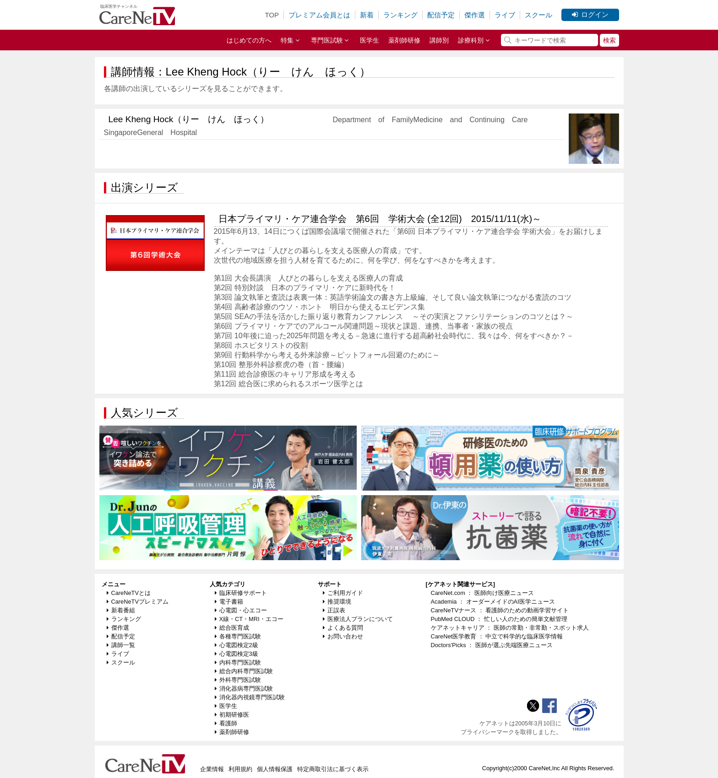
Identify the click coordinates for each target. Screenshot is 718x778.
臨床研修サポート (241, 592)
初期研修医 (232, 714)
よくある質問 (343, 627)
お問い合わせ (343, 636)
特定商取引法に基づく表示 (333, 769)
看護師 (226, 723)
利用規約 (240, 769)
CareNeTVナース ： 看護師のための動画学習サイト (500, 610)
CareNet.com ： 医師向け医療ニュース (482, 592)
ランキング (400, 15)
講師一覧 (121, 645)
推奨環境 (337, 601)
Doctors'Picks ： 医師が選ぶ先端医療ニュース (492, 645)
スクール (538, 15)
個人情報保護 (275, 769)
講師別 (439, 40)
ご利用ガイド (343, 592)
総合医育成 (232, 627)
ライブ (505, 15)
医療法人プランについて (358, 619)
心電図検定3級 (236, 653)
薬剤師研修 (404, 40)
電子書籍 (229, 601)
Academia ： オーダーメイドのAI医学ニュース (493, 601)
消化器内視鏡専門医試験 (250, 697)
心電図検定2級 (236, 645)
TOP (272, 15)
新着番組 (121, 610)
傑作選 (474, 15)
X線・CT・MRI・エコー (249, 619)
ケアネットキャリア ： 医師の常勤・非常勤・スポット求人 (510, 627)
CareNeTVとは (129, 592)
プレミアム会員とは (319, 15)
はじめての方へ (249, 40)
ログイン (590, 14)
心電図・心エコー (241, 610)
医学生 (369, 40)
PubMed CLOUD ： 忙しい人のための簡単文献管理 (499, 619)
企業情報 (212, 769)
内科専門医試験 (238, 662)
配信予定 (441, 15)
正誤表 (334, 610)
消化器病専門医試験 (244, 688)
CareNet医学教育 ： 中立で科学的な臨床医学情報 (497, 636)
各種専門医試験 (238, 636)
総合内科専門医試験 (244, 671)
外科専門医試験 (238, 679)
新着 (367, 15)
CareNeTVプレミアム (138, 601)
